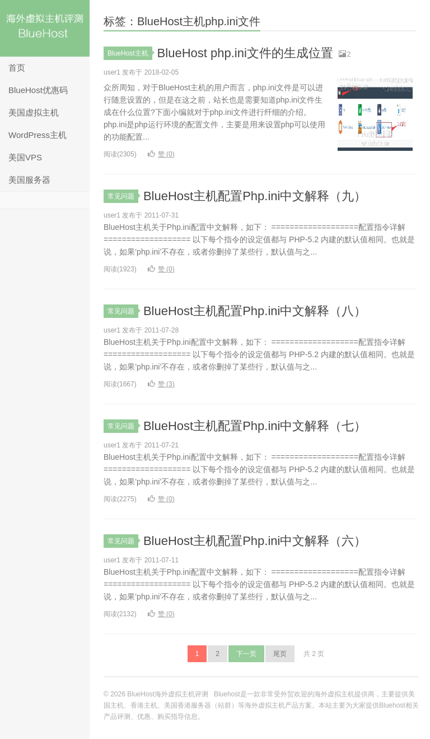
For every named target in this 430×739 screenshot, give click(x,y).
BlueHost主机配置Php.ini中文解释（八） (255, 311)
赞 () (161, 154)
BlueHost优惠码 (38, 90)
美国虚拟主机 (33, 112)
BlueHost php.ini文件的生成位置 (245, 53)
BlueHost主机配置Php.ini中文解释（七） (255, 426)
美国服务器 (29, 179)
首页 (16, 67)
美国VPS (25, 157)
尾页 (280, 654)
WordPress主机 (37, 135)
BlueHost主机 (130, 53)
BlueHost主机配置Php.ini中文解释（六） (255, 541)
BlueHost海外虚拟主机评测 (45, 28)
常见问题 (123, 196)
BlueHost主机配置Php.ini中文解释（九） (255, 196)
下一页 (246, 654)
